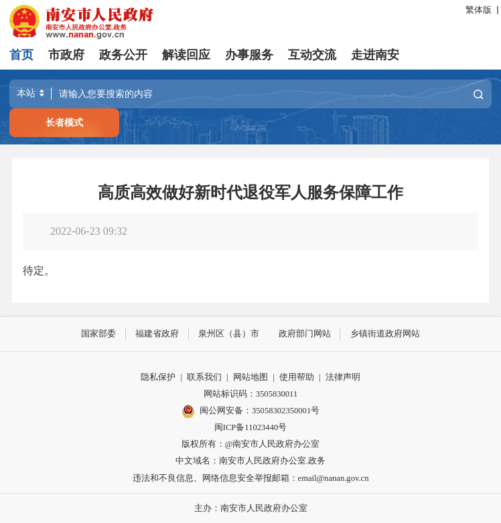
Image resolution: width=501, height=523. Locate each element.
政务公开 (123, 55)
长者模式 (64, 122)
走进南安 (375, 55)
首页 (21, 55)
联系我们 (204, 376)
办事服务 (249, 55)
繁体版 (479, 10)
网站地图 (250, 376)
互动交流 (312, 55)
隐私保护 (158, 376)
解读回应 (186, 55)
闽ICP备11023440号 (250, 426)
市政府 (66, 55)
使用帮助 (296, 376)
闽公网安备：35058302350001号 (250, 410)
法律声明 (343, 376)
